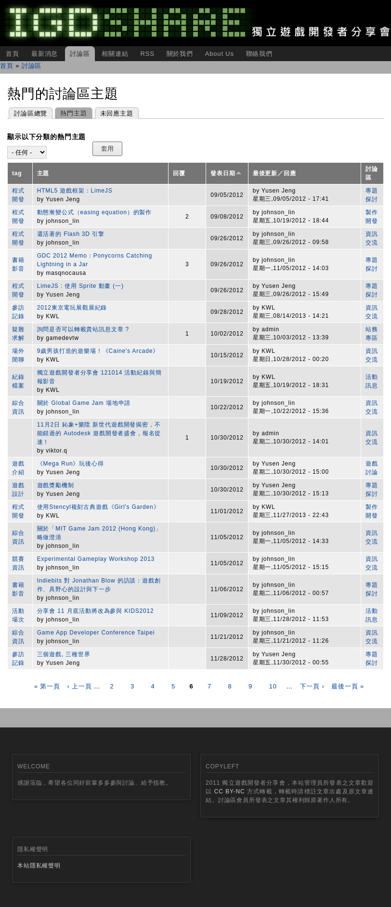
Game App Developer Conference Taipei (96, 632)
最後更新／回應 (274, 173)
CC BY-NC (229, 791)
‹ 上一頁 (79, 686)
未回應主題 (116, 113)
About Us (219, 53)
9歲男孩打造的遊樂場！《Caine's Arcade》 (98, 351)
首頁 (12, 53)
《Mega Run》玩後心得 (70, 463)
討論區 (80, 53)
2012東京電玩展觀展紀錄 (72, 307)
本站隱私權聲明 (39, 865)
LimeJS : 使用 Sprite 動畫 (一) (80, 286)
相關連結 (115, 53)
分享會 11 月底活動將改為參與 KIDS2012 (95, 611)
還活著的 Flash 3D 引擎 (70, 234)
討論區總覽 (30, 113)
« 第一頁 (47, 686)
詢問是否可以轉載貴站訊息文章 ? (83, 329)
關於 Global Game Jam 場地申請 (84, 403)
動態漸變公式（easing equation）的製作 (94, 212)
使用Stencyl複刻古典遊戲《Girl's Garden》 (98, 507)
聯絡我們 (259, 53)
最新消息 (44, 53)
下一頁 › (312, 686)
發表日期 (225, 173)
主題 (43, 173)
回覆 (179, 173)
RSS (147, 53)
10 (273, 686)
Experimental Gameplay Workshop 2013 (96, 559)
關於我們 (180, 53)
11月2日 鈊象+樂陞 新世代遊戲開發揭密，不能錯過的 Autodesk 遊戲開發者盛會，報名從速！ (99, 433)
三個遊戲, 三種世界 (64, 654)
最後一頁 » (347, 686)
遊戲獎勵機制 (55, 485)
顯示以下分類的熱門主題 (46, 137)
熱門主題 (71, 112)
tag (17, 173)
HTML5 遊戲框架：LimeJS (75, 190)
